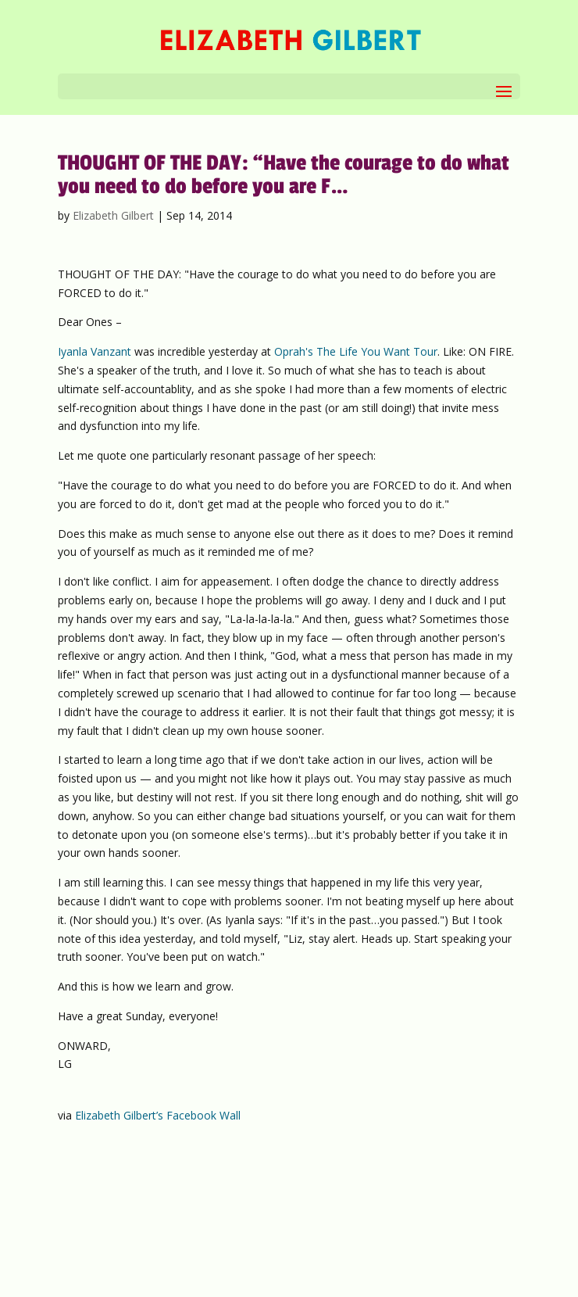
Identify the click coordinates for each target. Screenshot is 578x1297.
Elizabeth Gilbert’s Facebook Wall (158, 1115)
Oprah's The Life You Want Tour (355, 351)
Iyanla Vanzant (94, 351)
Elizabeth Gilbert (113, 215)
